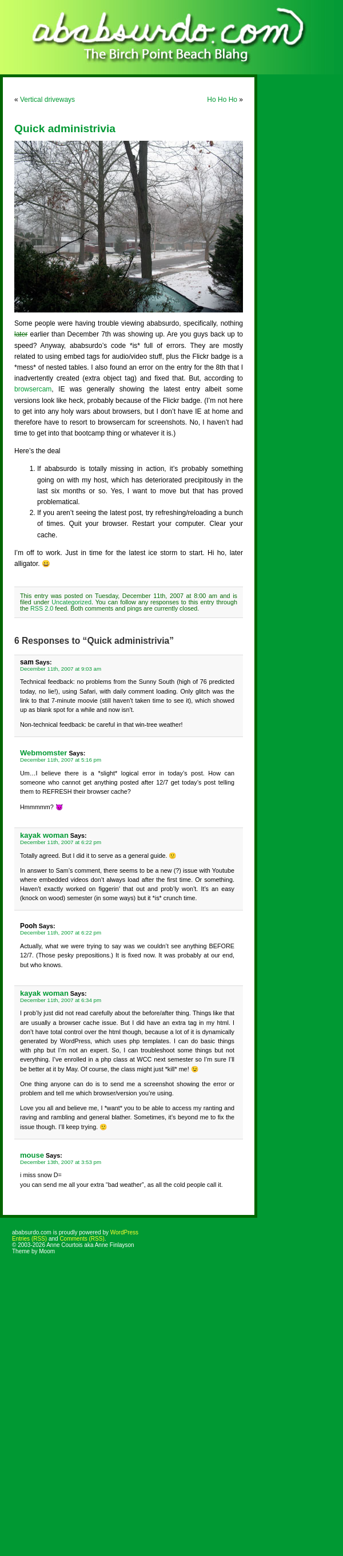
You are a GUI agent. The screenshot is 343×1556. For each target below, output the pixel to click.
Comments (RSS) (81, 1239)
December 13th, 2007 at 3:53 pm (60, 1162)
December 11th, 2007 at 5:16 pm (60, 760)
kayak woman (44, 835)
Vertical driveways (47, 100)
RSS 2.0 (41, 608)
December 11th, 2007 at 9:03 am (60, 669)
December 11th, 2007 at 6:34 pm (60, 1000)
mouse (32, 1155)
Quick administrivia (64, 128)
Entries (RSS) (29, 1239)
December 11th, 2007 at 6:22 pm (60, 842)
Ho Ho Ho (222, 100)
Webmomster (43, 753)
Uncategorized (71, 602)
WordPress (124, 1232)
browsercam (32, 389)
